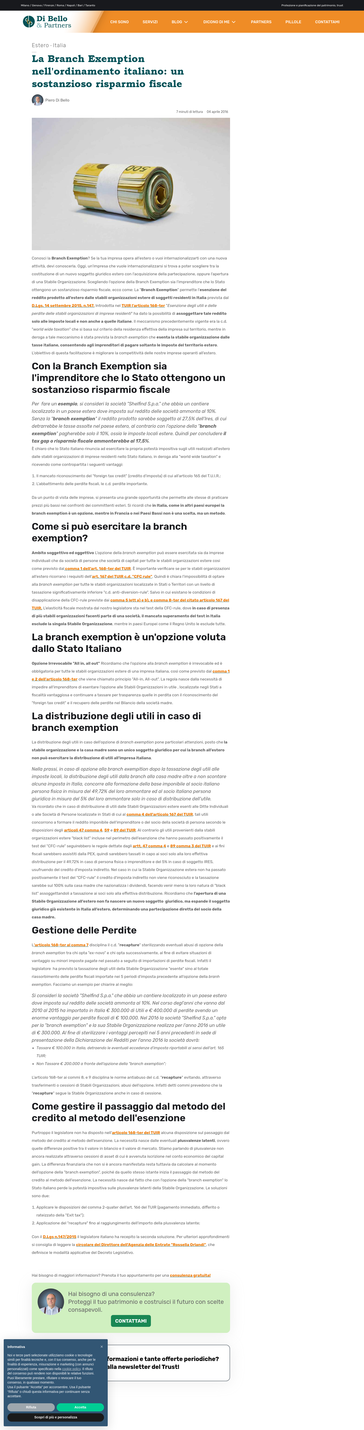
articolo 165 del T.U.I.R (199, 475)
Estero (40, 45)
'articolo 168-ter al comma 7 (61, 945)
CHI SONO (119, 22)
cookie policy (71, 1369)
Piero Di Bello (50, 100)
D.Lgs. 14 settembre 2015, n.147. (63, 305)
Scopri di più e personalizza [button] (55, 1417)
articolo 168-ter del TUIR (136, 1132)
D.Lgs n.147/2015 (59, 1236)
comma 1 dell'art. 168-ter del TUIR (97, 568)
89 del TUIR (125, 830)
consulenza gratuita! (190, 1275)
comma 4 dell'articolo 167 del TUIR (160, 814)
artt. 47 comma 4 (149, 846)
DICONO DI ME (219, 22)
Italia (59, 45)
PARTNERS (261, 22)
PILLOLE (293, 22)
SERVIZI (150, 22)
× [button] (101, 1346)
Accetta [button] (80, 1407)
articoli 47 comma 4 (83, 830)
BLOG (180, 22)
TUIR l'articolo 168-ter (143, 305)
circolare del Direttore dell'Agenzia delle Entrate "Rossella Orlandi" (141, 1244)
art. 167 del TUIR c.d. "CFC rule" (122, 576)
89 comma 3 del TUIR (190, 846)
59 (107, 830)
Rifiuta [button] (31, 1407)
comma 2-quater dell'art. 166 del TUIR (122, 1207)
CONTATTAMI (327, 22)
